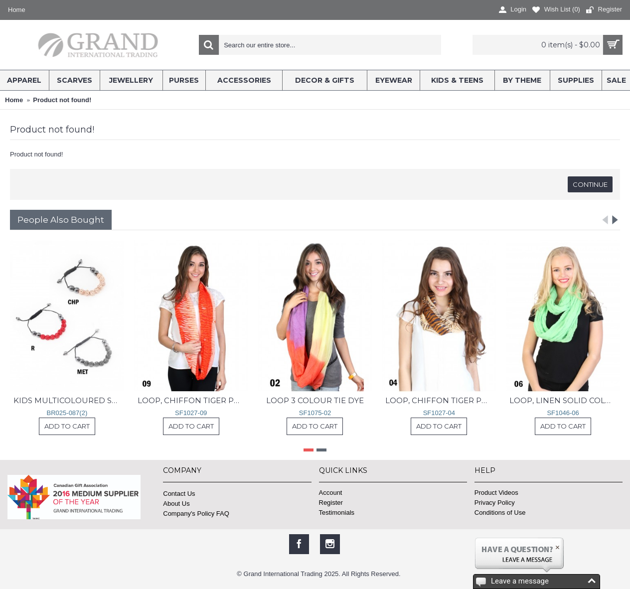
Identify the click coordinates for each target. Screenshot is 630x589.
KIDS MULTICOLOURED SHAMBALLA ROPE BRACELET (68, 400)
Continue (590, 184)
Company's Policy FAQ (196, 513)
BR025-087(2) (67, 413)
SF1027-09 (191, 413)
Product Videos (496, 492)
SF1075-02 (315, 413)
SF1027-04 (439, 413)
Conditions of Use (500, 512)
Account (330, 492)
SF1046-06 (563, 413)
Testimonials (337, 512)
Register (331, 502)
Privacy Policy (494, 502)
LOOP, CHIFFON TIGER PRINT (193, 400)
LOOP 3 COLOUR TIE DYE (315, 400)
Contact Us (179, 493)
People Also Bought (60, 220)
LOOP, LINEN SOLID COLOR (563, 400)
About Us (176, 503)
